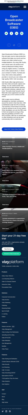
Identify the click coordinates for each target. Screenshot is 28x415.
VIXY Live (18, 1)
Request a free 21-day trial (11, 253)
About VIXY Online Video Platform (13, 129)
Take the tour (7, 249)
